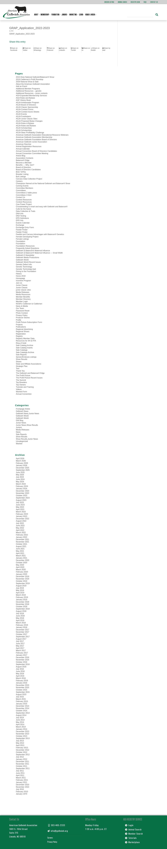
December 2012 (22, 750)
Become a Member (24, 163)
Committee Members (24, 188)
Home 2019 (21, 276)
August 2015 (21, 694)
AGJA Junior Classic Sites (26, 119)
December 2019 (22, 576)
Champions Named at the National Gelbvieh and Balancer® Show (43, 183)
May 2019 (20, 590)
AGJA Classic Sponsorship (27, 107)
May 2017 (20, 646)
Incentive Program (23, 281)
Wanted (19, 444)
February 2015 (22, 701)
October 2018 (21, 607)
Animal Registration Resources (28, 146)
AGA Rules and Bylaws (25, 98)
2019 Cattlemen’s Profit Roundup (29, 79)
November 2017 (22, 632)
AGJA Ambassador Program (27, 103)
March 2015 (21, 699)
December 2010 (22, 785)
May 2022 (20, 528)
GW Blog (19, 420)
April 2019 (20, 593)
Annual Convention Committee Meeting (32, 153)
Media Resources (23, 294)
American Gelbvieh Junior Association (31, 142)
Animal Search (122, 2)
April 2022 (20, 530)
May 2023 (20, 507)
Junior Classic (21, 285)
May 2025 (20, 475)
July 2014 (20, 718)
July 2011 (20, 771)
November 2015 (22, 687)
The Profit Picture (23, 375)
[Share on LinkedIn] (65, 49)
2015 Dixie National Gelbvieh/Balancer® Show (35, 77)
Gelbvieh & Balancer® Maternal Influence (33, 251)
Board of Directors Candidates (28, 170)
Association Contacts (24, 158)
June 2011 (20, 773)
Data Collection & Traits (25, 211)
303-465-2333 (56, 825)
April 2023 (20, 509)
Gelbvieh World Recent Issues (28, 262)
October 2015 (21, 690)
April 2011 (20, 775)
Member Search (134, 833)
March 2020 (21, 570)
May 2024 (20, 482)
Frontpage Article (23, 409)
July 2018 (20, 613)
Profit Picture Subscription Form (29, 322)
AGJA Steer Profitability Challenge (30, 133)
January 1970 (21, 794)
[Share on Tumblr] (76, 49)
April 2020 (20, 567)
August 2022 (21, 521)
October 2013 (21, 736)
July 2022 (20, 523)
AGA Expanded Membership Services (31, 96)
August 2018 (21, 611)
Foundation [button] (55, 14)
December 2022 (22, 519)
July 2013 (20, 741)
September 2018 (23, 609)
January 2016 (21, 683)
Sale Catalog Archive (24, 345)
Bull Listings (21, 177)
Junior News (21, 423)
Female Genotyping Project (27, 237)
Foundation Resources (25, 246)
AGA (12, 31)
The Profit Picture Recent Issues (29, 378)
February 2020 (22, 572)
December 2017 (22, 630)
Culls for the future (23, 209)
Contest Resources (24, 200)
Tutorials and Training (25, 387)
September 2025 (23, 470)
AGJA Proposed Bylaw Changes (29, 121)
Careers (19, 181)
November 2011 (22, 764)
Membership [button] (45, 14)
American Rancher (23, 144)
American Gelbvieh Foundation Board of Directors (36, 140)
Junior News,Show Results (27, 425)
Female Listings (22, 239)
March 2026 (21, 461)
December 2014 (22, 706)
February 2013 (22, 748)
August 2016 (21, 667)
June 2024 (20, 479)
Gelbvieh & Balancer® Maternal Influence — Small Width (39, 253)
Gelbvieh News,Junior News (27, 413)
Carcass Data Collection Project (29, 179)
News (18, 432)
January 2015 (21, 704)
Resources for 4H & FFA (26, 341)
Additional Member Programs (28, 89)
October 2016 (21, 662)
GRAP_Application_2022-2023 (29, 28)
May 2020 (20, 565)
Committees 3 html (23, 195)
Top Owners (21, 385)
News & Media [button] (90, 14)
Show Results (21, 359)
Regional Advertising (24, 329)
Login (129, 825)
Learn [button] (81, 14)
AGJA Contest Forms (24, 109)
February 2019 (22, 597)
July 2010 (20, 789)
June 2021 (20, 549)
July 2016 (20, 669)
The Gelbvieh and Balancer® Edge (30, 373)
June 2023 (20, 505)
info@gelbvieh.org (57, 830)
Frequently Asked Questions (27, 248)
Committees (21, 190)
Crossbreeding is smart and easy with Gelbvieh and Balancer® (41, 207)
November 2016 (22, 660)
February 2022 (22, 535)
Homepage (20, 278)
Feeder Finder (22, 230)
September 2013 (23, 738)
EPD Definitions (22, 218)
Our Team (20, 308)
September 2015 (23, 692)
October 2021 (21, 544)
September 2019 (23, 583)
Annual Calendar (23, 149)
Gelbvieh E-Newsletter (25, 255)
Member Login (22, 301)
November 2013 (22, 734)
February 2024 (22, 486)
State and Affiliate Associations (28, 364)
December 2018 (22, 602)
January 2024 (21, 489)
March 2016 (21, 678)
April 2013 (20, 745)
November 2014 (22, 708)
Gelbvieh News (22, 411)
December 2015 (22, 685)
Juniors (19, 427)
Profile (18, 320)
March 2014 (21, 727)
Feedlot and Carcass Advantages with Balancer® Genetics (40, 234)
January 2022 (21, 537)
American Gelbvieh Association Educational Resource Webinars (42, 135)
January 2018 (21, 627)
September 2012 (23, 755)
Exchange (20, 225)
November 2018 (22, 604)
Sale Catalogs (21, 350)
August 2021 (21, 546)
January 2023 (21, 516)
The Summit (21, 380)
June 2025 (20, 472)
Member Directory (23, 299)
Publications (21, 327)
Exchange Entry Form (25, 227)
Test (17, 369)
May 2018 (20, 618)
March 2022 (21, 533)
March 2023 (21, 512)
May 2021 (20, 551)
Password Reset (22, 311)
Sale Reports (21, 355)
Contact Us (154, 2)
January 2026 (21, 465)
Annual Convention (24, 394)
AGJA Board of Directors (26, 105)
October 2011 (21, 766)
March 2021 (21, 556)
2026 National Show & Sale (27, 82)
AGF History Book (23, 100)
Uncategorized (22, 441)
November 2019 (22, 579)
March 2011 (21, 778)
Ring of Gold (21, 343)
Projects (19, 325)
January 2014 (21, 729)
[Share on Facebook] (16, 49)
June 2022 (20, 526)
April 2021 (20, 553)
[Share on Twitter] (28, 49)
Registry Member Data (25, 338)
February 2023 (22, 514)
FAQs (145, 2)
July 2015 (20, 697)
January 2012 (21, 759)
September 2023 (23, 498)
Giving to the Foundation (26, 271)
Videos (19, 389)
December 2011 (22, 761)
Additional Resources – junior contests (31, 93)
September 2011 (23, 768)
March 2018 (21, 623)
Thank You (20, 371)
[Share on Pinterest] (53, 49)
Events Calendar (23, 223)
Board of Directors (23, 167)
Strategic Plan (21, 366)
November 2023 (22, 493)
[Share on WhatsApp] (40, 49)
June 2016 (20, 671)
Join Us (19, 283)
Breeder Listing (109, 2)
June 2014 (20, 720)
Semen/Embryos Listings (26, 357)
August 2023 (21, 500)
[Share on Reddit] (96, 49)
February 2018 (22, 625)
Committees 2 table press (26, 193)
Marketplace (132, 842)
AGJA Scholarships (24, 128)
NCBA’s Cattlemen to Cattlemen (29, 304)
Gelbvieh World (22, 260)
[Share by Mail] (107, 49)
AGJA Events (21, 114)
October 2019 (21, 581)
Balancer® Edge (22, 160)
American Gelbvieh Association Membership (34, 137)
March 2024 (21, 484)
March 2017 (21, 650)
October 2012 (21, 752)
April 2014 (20, 724)
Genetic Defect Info (24, 264)
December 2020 (22, 560)
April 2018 (20, 620)
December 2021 (22, 539)
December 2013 (22, 731)
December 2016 (22, 657)
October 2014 (21, 711)
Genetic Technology (24, 267)
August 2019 (21, 586)
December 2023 (22, 491)
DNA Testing (21, 216)
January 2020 (21, 574)
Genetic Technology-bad (26, 269)
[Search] (140, 15)
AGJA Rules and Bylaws (26, 126)
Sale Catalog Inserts (24, 348)
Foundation (20, 241)
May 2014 (20, 722)
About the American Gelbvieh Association (33, 84)
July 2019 (20, 588)
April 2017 (20, 648)
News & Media (22, 306)
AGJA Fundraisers (23, 116)
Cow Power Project (24, 204)
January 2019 (21, 600)
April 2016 (20, 676)
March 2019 (21, 595)
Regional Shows (22, 331)
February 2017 (22, 653)
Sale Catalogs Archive (25, 352)
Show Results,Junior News (27, 439)
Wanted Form (21, 392)
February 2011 (22, 780)
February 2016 (22, 681)
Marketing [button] (73, 14)
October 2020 (21, 563)
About (36, 14)
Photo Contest (22, 313)
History (19, 274)
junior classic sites (23, 290)
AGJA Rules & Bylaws (25, 123)
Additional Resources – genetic (29, 91)
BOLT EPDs (21, 172)
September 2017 (23, 637)
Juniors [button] (64, 14)
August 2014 (21, 715)
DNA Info (19, 214)
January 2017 (21, 655)
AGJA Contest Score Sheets (27, 112)
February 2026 (22, 463)
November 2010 (22, 787)
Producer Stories (23, 318)
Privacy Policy (21, 315)
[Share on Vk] (86, 49)
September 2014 (23, 713)
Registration (21, 334)
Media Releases (22, 292)
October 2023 (21, 495)
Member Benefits (23, 297)
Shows (18, 362)
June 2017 (20, 644)
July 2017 (20, 641)
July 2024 (20, 477)
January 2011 (21, 782)
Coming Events (22, 186)
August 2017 (21, 639)
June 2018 (20, 616)
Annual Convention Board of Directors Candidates (36, 151)
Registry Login (135, 2)
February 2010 (22, 792)
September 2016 (23, 664)
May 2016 (20, 674)
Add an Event (21, 86)
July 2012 (20, 757)
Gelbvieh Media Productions (27, 257)
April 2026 (20, 458)
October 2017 (21, 634)
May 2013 (20, 743)
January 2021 (21, 558)
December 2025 (22, 468)
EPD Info (19, 220)
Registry (19, 336)
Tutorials (131, 838)
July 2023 (20, 502)
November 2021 (22, 542)
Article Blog (20, 156)
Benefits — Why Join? (25, 165)
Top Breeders (21, 382)
